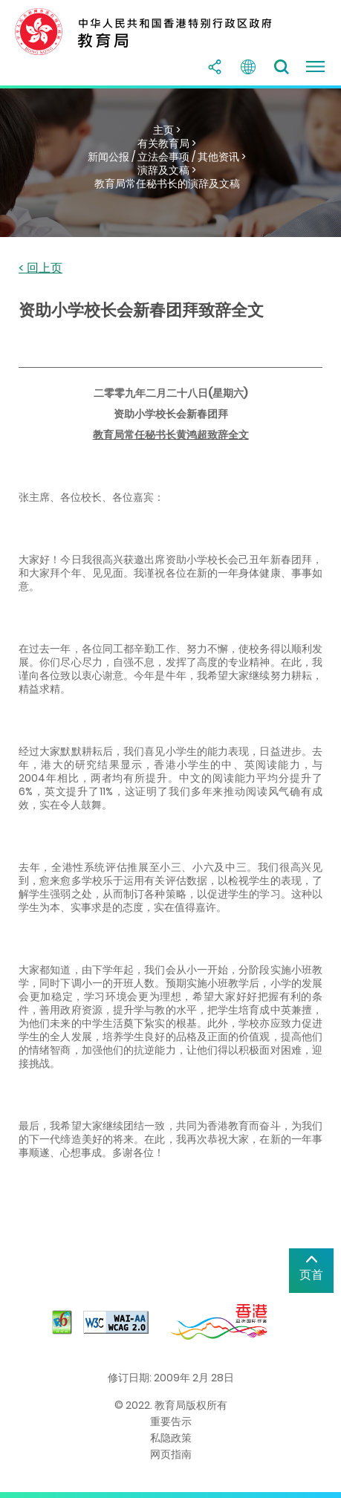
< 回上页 (40, 268)
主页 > (167, 130)
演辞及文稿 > (166, 170)
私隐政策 (171, 1437)
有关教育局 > (166, 143)
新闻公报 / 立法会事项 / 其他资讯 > (167, 156)
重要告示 (171, 1421)
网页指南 (171, 1454)
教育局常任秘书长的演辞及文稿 (167, 183)
